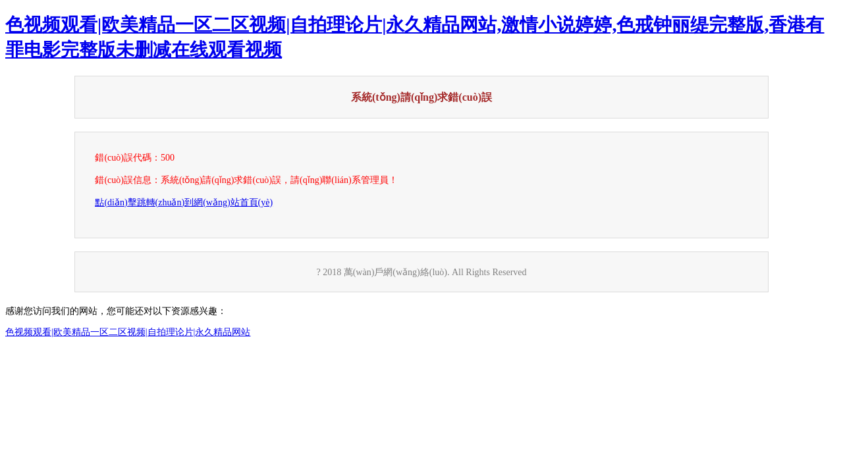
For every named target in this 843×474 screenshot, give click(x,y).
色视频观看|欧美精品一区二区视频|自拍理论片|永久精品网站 (127, 332)
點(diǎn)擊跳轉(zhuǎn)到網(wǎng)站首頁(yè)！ (184, 202)
